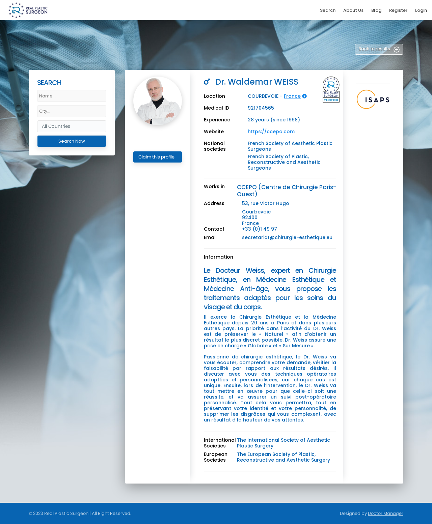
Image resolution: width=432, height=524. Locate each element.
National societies (215, 146)
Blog (376, 10)
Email (210, 237)
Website (214, 132)
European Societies (215, 457)
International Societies (220, 443)
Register (398, 10)
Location (214, 96)
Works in (214, 187)
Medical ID (216, 108)
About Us (353, 10)
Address (214, 203)
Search (327, 10)
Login (421, 10)
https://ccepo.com (271, 131)
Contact (214, 229)
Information (218, 257)
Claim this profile (156, 157)
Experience (217, 120)
